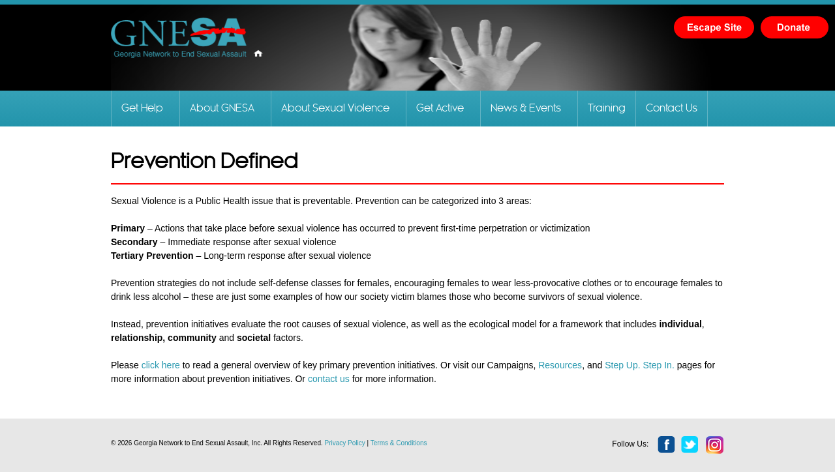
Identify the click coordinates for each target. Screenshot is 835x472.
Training (607, 108)
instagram (715, 445)
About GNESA (222, 108)
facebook (667, 445)
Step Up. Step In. (641, 365)
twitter (690, 445)
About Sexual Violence (335, 108)
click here (161, 365)
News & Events (526, 108)
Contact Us (671, 108)
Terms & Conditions (399, 443)
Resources (560, 365)
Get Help (142, 108)
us (343, 379)
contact (322, 379)
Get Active (440, 108)
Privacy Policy (345, 443)
